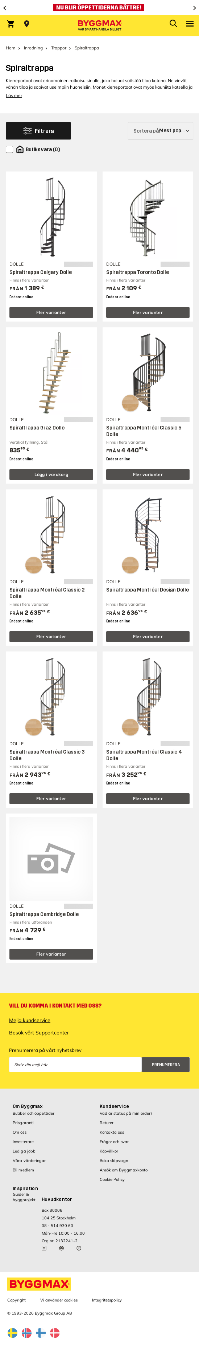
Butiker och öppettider (33, 1113)
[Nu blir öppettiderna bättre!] (99, 7)
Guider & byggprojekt (24, 1197)
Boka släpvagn (114, 1160)
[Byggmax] (99, 26)
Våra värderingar (29, 1160)
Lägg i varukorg (51, 474)
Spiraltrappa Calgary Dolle (40, 272)
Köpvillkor (109, 1151)
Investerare (23, 1141)
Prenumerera (166, 1064)
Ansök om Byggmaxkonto (124, 1170)
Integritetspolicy (107, 1300)
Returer (107, 1122)
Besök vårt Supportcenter (39, 1032)
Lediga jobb (24, 1151)
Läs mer (14, 95)
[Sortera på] (160, 131)
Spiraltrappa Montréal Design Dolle (147, 590)
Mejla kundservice (29, 1020)
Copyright (16, 1300)
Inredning (33, 48)
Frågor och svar (114, 1141)
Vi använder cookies (59, 1300)
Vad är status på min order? (126, 1113)
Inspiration (25, 1188)
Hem (11, 48)
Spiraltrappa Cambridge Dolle (44, 914)
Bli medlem (23, 1170)
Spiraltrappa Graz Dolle (37, 428)
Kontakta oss (112, 1132)
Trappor (58, 48)
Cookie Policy (112, 1179)
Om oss (19, 1132)
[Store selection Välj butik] (26, 24)
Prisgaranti (23, 1122)
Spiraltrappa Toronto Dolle (137, 272)
